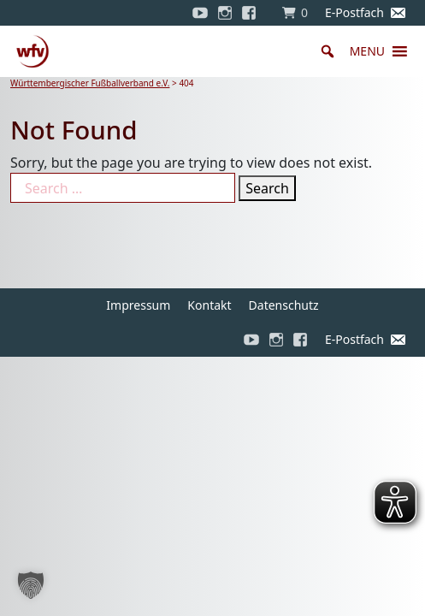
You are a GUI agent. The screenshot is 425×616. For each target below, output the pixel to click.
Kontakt (209, 305)
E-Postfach (354, 12)
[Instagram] (225, 13)
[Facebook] (253, 13)
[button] (367, 51)
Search (267, 188)
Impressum (138, 305)
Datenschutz (284, 305)
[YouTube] (200, 13)
